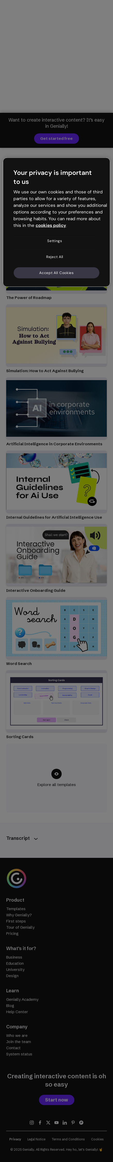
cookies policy (51, 225)
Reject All (54, 256)
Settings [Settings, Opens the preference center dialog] (54, 240)
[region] (56, 222)
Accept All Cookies (56, 272)
